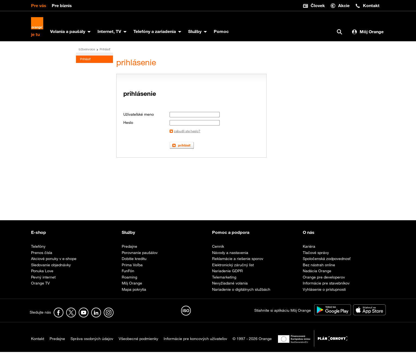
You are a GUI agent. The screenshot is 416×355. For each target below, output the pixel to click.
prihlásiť (184, 148)
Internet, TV (111, 34)
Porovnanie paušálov (140, 255)
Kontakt (367, 5)
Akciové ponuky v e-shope (54, 261)
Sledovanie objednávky (51, 267)
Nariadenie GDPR (227, 273)
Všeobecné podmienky (138, 341)
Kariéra (309, 249)
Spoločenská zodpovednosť (326, 261)
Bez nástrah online (319, 267)
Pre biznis (62, 5)
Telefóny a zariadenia (156, 34)
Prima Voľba (132, 267)
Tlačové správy (316, 255)
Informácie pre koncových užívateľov (195, 341)
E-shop (38, 235)
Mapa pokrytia (134, 292)
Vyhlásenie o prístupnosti (324, 292)
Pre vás (38, 5)
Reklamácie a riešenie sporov (237, 261)
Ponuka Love (42, 273)
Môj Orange (368, 34)
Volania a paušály (69, 34)
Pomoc (222, 34)
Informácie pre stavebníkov (326, 286)
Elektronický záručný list (233, 267)
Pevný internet (43, 279)
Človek (314, 5)
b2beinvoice (87, 52)
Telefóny (38, 249)
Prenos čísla (41, 255)
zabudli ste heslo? (187, 134)
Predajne (129, 249)
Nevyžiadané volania (230, 286)
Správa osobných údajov (92, 341)
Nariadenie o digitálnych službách (241, 292)
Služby (196, 34)
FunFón (128, 273)
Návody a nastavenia (230, 255)
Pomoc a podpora (230, 235)
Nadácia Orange (317, 273)
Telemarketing (224, 279)
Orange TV (40, 286)
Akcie (340, 5)
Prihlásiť (105, 52)
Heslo (128, 125)
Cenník (218, 249)
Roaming (129, 279)
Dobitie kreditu (134, 261)
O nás (308, 235)
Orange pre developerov (324, 279)
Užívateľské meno (138, 117)
